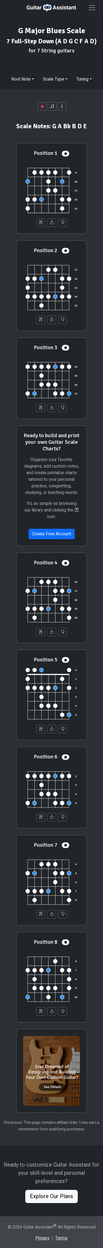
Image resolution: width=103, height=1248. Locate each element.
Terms (61, 1238)
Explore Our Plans (51, 1196)
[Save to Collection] (40, 222)
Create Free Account (51, 534)
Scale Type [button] (53, 79)
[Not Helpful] (62, 222)
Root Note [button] (21, 79)
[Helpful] (51, 222)
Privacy (42, 1238)
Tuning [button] (82, 79)
